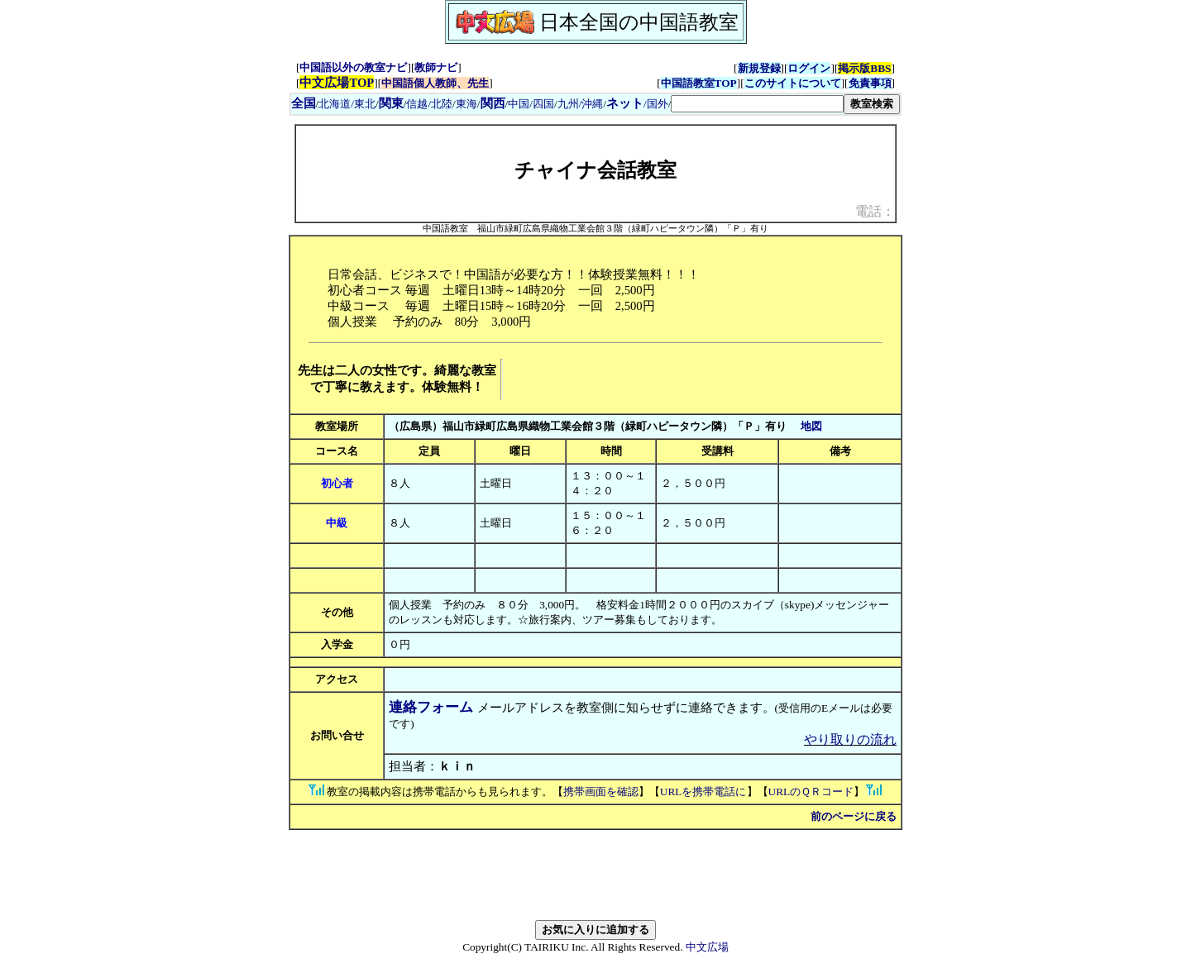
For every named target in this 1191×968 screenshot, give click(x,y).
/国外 (637, 104)
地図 (811, 426)
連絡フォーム (431, 707)
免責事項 (870, 83)
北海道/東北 (346, 104)
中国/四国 (531, 104)
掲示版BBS (864, 68)
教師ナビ (435, 67)
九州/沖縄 (580, 104)
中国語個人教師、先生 (435, 83)
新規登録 (759, 68)
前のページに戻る (854, 816)
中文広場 (707, 947)
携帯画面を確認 (601, 791)
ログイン (808, 68)
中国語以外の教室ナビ (353, 67)
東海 (466, 104)
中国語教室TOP (699, 83)
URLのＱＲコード (811, 791)
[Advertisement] (700, 379)
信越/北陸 (429, 104)
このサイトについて (792, 83)
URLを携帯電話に (703, 791)
